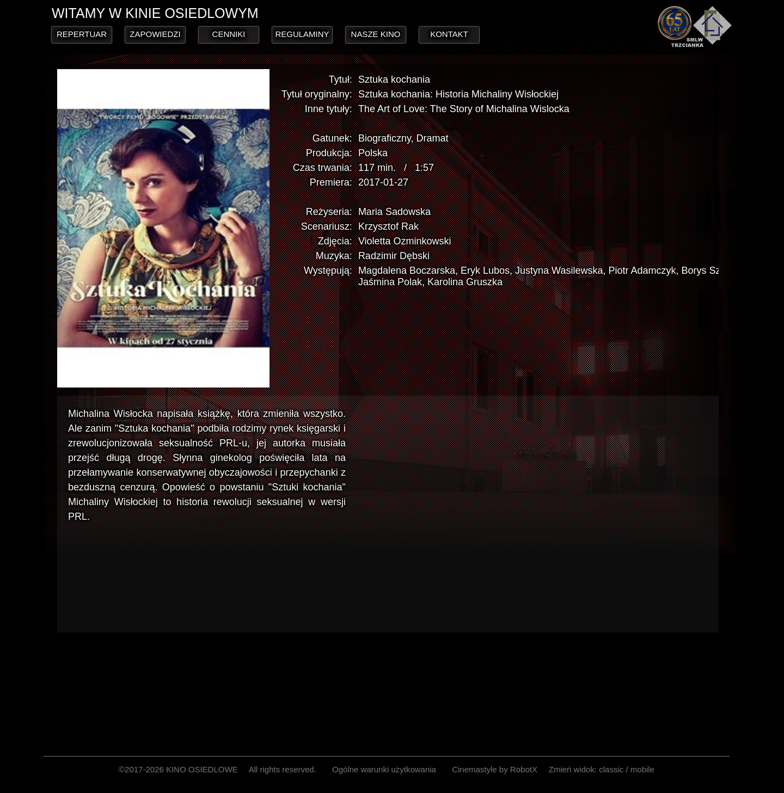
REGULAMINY (302, 34)
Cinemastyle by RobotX (494, 769)
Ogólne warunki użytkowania (384, 769)
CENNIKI (229, 34)
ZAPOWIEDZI (155, 34)
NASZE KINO (376, 34)
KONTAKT (449, 34)
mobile (642, 769)
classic (611, 769)
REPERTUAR (82, 34)
